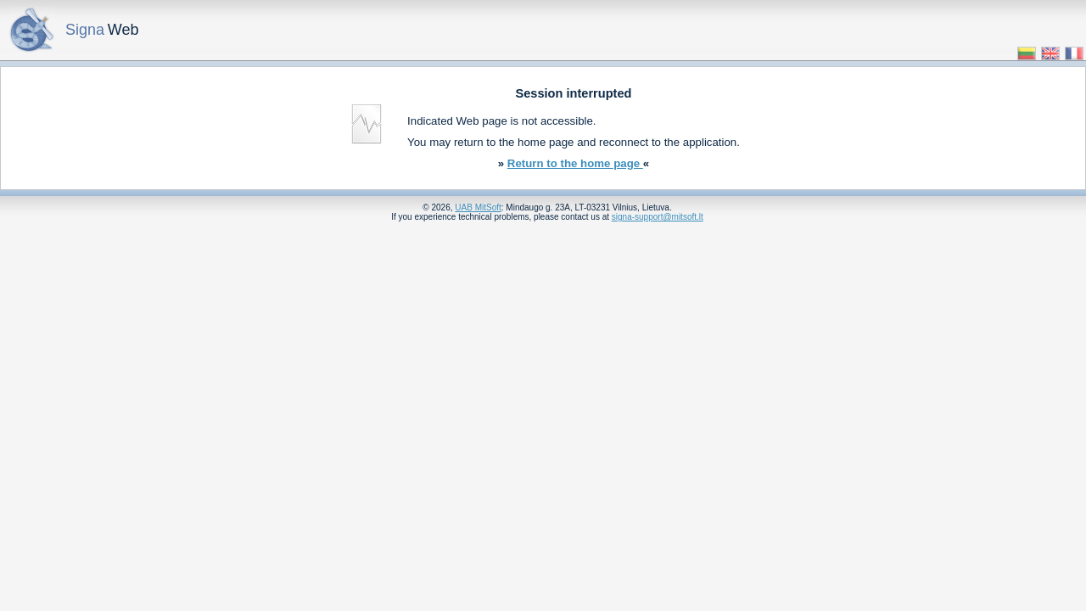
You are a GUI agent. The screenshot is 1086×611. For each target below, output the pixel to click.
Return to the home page (575, 163)
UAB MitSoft (478, 207)
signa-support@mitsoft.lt (657, 216)
